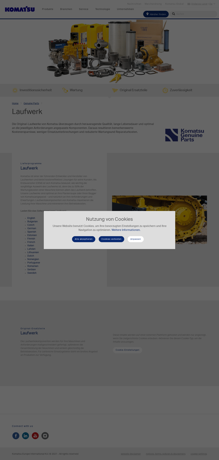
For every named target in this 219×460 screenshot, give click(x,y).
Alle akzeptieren (84, 239)
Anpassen (135, 239)
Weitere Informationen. (126, 230)
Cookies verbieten (111, 239)
